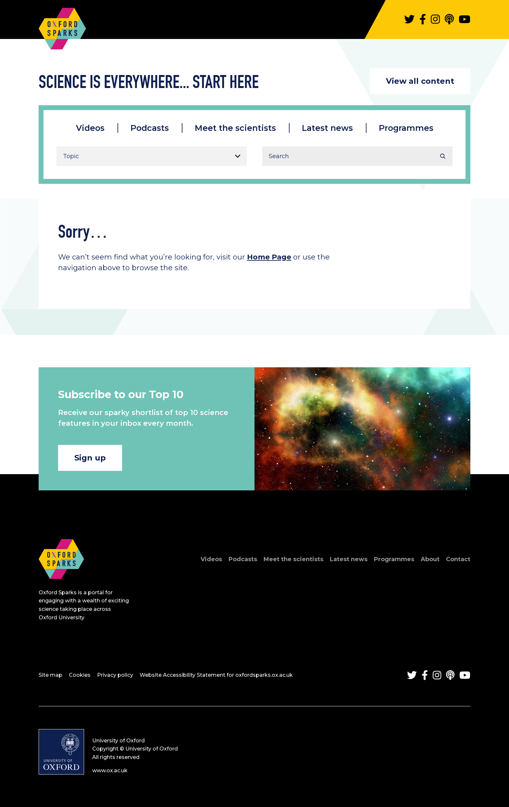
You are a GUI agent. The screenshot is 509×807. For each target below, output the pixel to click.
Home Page (269, 257)
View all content (420, 81)
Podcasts (149, 128)
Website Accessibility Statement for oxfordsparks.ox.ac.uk (216, 675)
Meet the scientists (235, 128)
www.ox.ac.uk (110, 770)
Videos (90, 128)
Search (443, 156)
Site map (50, 675)
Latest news (327, 128)
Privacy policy (115, 675)
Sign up (90, 457)
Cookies (80, 675)
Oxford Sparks (62, 25)
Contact (458, 559)
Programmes (406, 128)
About (430, 559)
